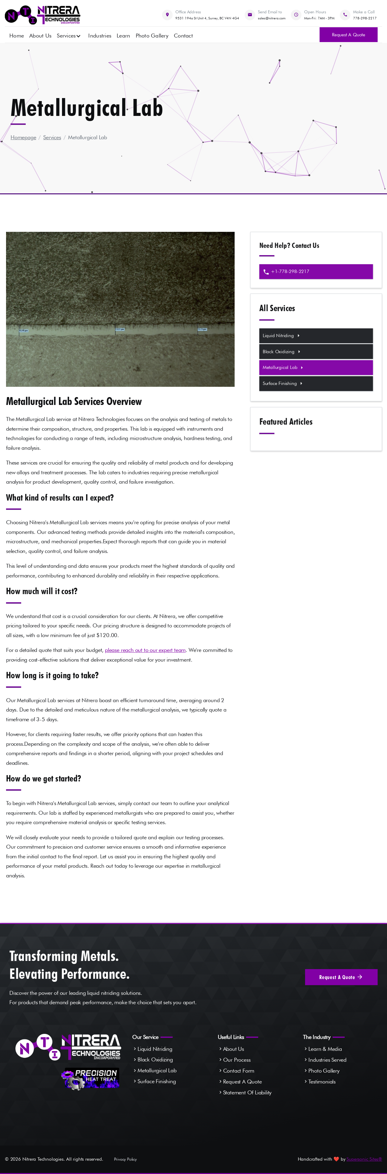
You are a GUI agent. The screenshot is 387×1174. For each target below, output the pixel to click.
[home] (42, 15)
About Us (40, 35)
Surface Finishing (157, 1081)
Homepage (23, 137)
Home (16, 35)
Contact (183, 35)
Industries (99, 35)
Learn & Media (325, 1049)
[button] (69, 35)
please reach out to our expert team (145, 650)
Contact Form (239, 1070)
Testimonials (322, 1081)
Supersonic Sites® (364, 1159)
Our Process (237, 1060)
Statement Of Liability (247, 1092)
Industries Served (327, 1060)
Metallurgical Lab (87, 137)
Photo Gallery (152, 35)
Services (52, 137)
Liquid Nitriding (155, 1049)
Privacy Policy (125, 1159)
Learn (123, 35)
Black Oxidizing (155, 1059)
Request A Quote (242, 1081)
